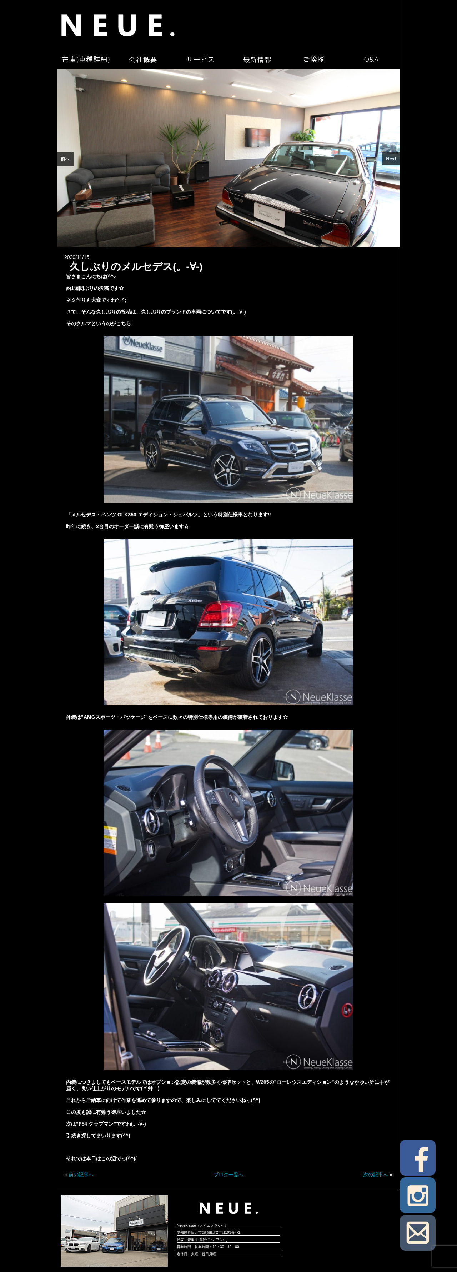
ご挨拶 (314, 60)
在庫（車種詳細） (85, 60)
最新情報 (257, 60)
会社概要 (142, 60)
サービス (199, 60)
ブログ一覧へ (228, 1174)
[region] (228, 158)
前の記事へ (81, 1174)
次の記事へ (375, 1174)
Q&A (371, 60)
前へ (65, 159)
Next (391, 158)
